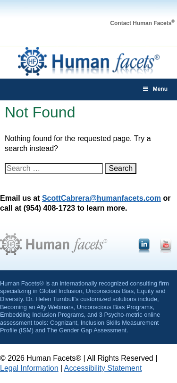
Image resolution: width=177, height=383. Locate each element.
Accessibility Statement (103, 368)
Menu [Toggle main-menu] (155, 89)
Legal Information (29, 368)
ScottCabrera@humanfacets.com (101, 198)
